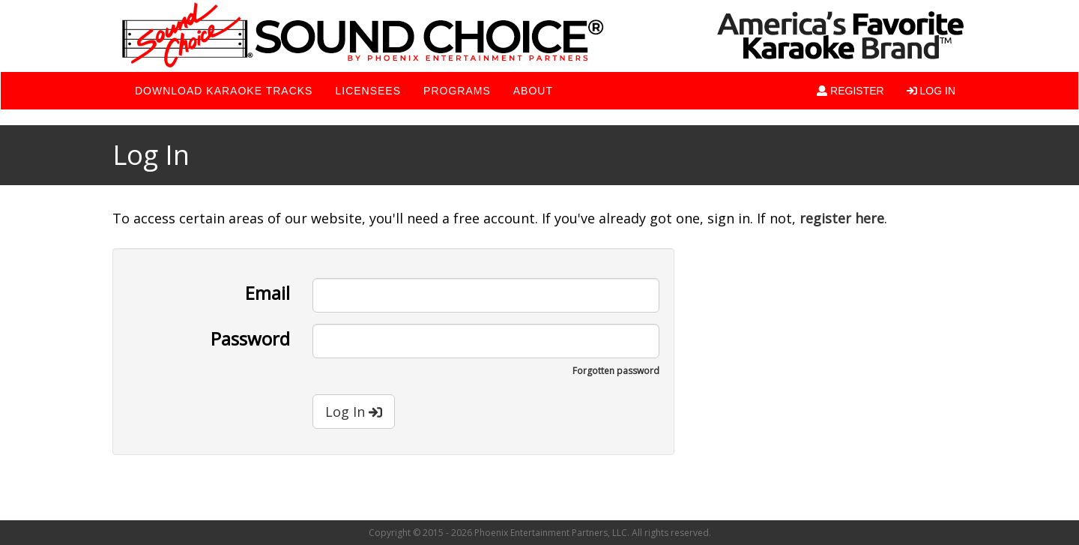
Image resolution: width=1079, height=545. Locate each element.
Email (267, 291)
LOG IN (931, 91)
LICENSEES (368, 91)
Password (250, 337)
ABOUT (533, 91)
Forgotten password (615, 370)
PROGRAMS (457, 91)
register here (842, 218)
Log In (353, 412)
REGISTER (850, 91)
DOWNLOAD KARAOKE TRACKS (223, 91)
